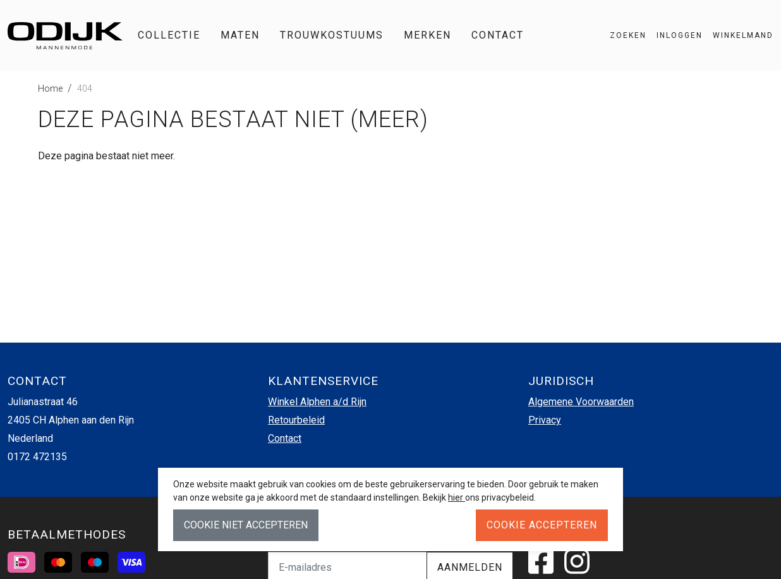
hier (456, 497)
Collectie (169, 35)
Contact (497, 35)
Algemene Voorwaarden (581, 402)
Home (50, 88)
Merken (427, 35)
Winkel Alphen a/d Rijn (317, 402)
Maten (240, 35)
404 (84, 88)
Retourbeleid (296, 420)
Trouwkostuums (332, 35)
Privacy (544, 420)
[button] (738, 35)
